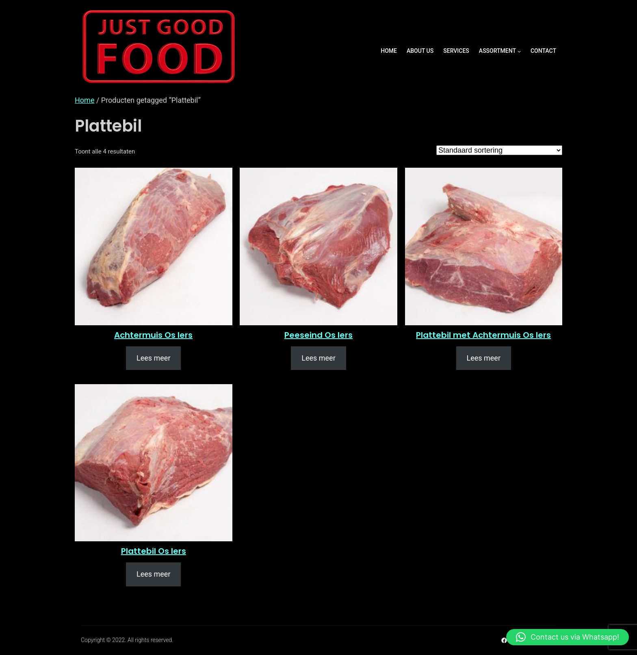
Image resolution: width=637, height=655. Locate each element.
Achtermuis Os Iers (153, 335)
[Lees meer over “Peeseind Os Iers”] (318, 358)
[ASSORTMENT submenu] (519, 51)
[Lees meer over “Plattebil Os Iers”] (153, 574)
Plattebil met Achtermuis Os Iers (483, 335)
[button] (567, 637)
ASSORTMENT (497, 51)
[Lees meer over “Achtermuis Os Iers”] (153, 358)
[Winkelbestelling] (499, 150)
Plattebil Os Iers (153, 551)
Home (84, 100)
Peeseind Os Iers (318, 335)
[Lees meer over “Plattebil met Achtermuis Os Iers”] (483, 358)
